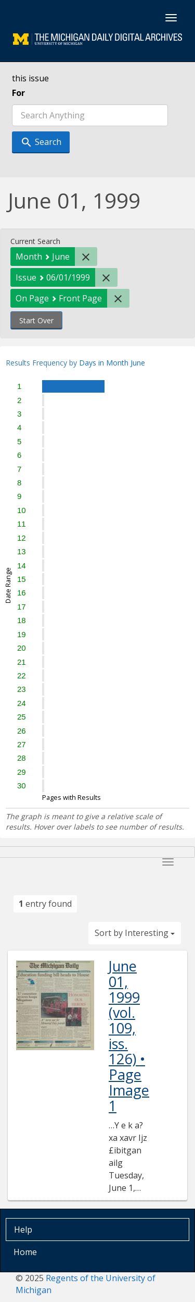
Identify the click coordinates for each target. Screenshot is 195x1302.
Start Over (36, 320)
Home (25, 1252)
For (18, 93)
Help (23, 1229)
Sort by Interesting (135, 933)
